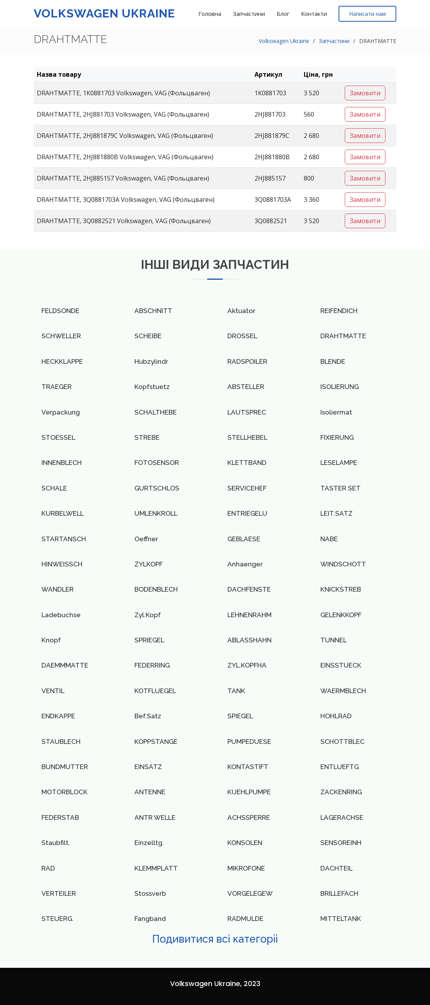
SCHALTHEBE (155, 412)
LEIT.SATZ (336, 513)
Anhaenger (245, 564)
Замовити (365, 93)
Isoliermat (336, 412)
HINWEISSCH (62, 564)
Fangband (150, 918)
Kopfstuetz (152, 387)
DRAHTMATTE (343, 336)
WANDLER (57, 589)
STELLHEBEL (247, 437)
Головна (209, 13)
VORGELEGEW (250, 893)
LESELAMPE (338, 462)
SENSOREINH (340, 843)
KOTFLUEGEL (155, 691)
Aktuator (241, 311)
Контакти (314, 13)
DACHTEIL (336, 868)
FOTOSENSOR (156, 462)
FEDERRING (152, 665)
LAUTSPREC (246, 412)
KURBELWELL (62, 513)
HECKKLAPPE (62, 361)
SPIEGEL (240, 716)
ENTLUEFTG (339, 767)
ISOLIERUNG (339, 387)
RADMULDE (245, 918)
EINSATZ (148, 767)
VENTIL (52, 691)
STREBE (147, 437)
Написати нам (367, 13)
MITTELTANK (340, 918)
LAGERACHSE (341, 817)
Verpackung (60, 412)
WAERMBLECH (343, 691)
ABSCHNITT (153, 311)
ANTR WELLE (154, 817)
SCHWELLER (61, 336)
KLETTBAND (247, 462)
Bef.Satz (147, 716)
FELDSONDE (60, 311)
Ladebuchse (61, 615)
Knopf (51, 640)
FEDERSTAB (60, 817)
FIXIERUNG (337, 437)
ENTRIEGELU (247, 513)
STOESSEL (58, 437)
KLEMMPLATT (156, 868)
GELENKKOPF (340, 615)
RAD (48, 868)
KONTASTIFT (247, 767)
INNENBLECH (61, 462)
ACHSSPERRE (248, 817)
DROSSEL (242, 336)
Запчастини (249, 13)
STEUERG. (57, 918)
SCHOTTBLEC (342, 741)
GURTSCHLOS (156, 488)
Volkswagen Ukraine (104, 13)
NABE (329, 539)
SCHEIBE (148, 336)
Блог (283, 13)
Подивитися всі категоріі (215, 939)
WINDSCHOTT (343, 564)
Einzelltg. (149, 843)
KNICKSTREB (340, 589)
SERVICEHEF (247, 488)
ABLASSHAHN (249, 640)
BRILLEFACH (339, 893)
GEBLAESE (243, 539)
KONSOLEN (244, 843)
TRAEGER (56, 387)
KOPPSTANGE (155, 741)
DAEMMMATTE (64, 665)
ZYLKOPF (148, 564)
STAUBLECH (61, 741)
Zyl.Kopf (147, 615)
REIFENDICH (339, 311)
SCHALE (54, 488)
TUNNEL (333, 640)
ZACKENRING (341, 792)
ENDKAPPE (58, 716)
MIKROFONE (246, 868)
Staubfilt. (55, 843)
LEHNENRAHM (249, 615)
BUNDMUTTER (64, 767)
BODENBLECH (156, 589)
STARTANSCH (63, 539)
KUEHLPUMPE (249, 792)
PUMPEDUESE (249, 741)
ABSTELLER (245, 387)
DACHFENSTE (249, 589)
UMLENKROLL (155, 513)
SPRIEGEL (149, 640)
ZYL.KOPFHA (247, 665)
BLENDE (332, 361)
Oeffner (146, 539)
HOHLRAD (336, 716)
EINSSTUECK (340, 665)
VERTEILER (58, 893)
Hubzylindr (151, 361)
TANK (236, 691)
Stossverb (150, 893)
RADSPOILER (247, 361)
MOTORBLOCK (64, 792)
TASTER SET (340, 488)
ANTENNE (149, 792)
